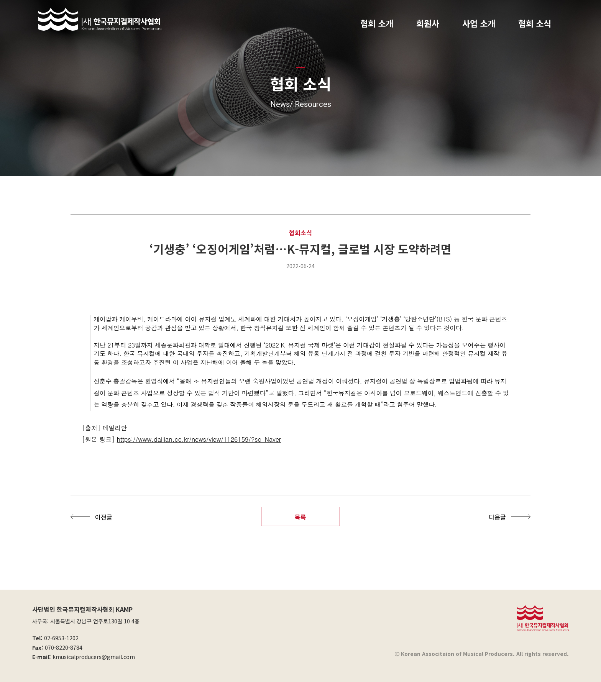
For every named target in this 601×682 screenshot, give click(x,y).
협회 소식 (534, 23)
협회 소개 (376, 23)
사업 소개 (478, 23)
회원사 (427, 23)
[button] (93, 517)
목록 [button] (300, 516)
